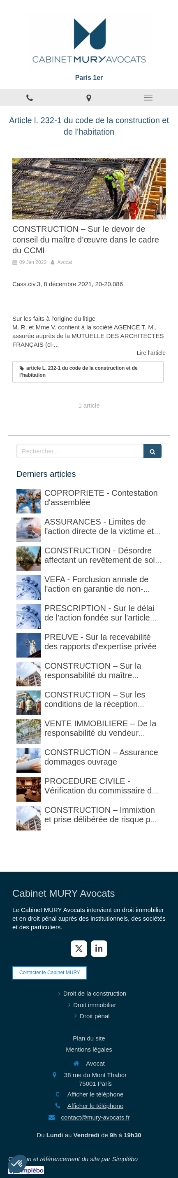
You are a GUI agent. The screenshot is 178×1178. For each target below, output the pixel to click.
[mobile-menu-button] (148, 97)
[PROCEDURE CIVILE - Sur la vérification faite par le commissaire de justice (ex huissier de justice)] (28, 789)
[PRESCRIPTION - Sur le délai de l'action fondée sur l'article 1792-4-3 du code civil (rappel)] (28, 616)
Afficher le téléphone (95, 1094)
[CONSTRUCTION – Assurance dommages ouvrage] (28, 760)
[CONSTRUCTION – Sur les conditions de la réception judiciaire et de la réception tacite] (28, 702)
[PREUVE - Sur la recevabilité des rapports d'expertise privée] (28, 645)
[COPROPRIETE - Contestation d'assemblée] (28, 501)
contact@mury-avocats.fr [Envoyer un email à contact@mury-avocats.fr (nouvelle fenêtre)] (95, 1117)
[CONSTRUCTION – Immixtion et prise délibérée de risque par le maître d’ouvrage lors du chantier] (28, 818)
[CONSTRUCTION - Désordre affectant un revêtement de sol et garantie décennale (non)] (28, 558)
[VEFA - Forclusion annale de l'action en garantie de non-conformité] (28, 587)
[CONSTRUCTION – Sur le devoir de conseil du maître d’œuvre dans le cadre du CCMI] (89, 188)
